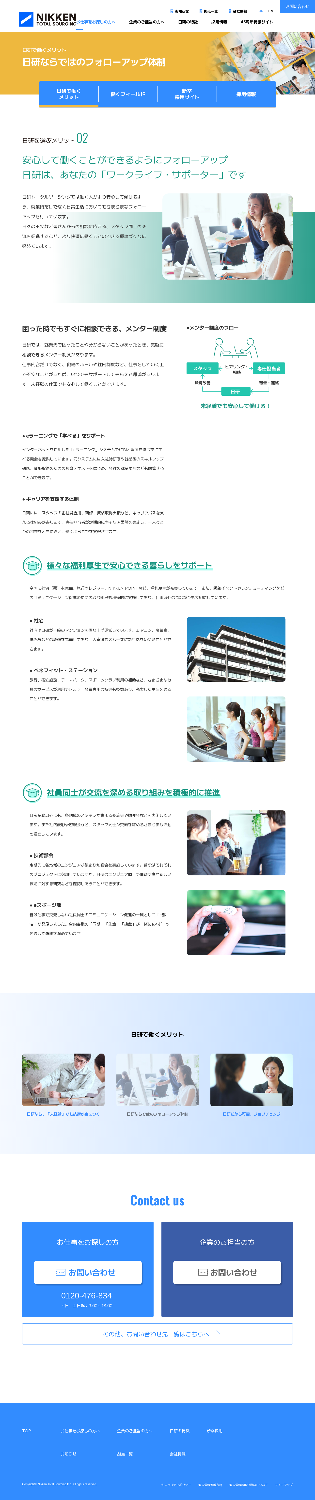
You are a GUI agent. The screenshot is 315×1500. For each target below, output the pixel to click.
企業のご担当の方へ (147, 24)
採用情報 (219, 24)
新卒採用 (214, 1431)
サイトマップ (284, 1485)
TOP (26, 1431)
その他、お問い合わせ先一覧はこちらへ (156, 1333)
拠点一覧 (211, 11)
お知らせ (182, 11)
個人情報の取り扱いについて (248, 1485)
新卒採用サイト (187, 93)
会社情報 (240, 11)
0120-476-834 (86, 1296)
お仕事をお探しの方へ (96, 24)
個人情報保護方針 (210, 1485)
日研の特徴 (188, 24)
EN (270, 11)
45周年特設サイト (257, 24)
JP (261, 11)
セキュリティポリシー (176, 1485)
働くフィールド (128, 93)
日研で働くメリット (69, 93)
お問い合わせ (297, 6)
